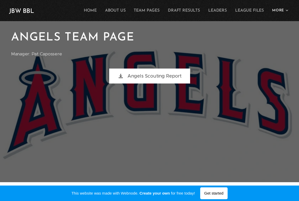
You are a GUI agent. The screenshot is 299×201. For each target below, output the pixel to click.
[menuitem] (96, 10)
